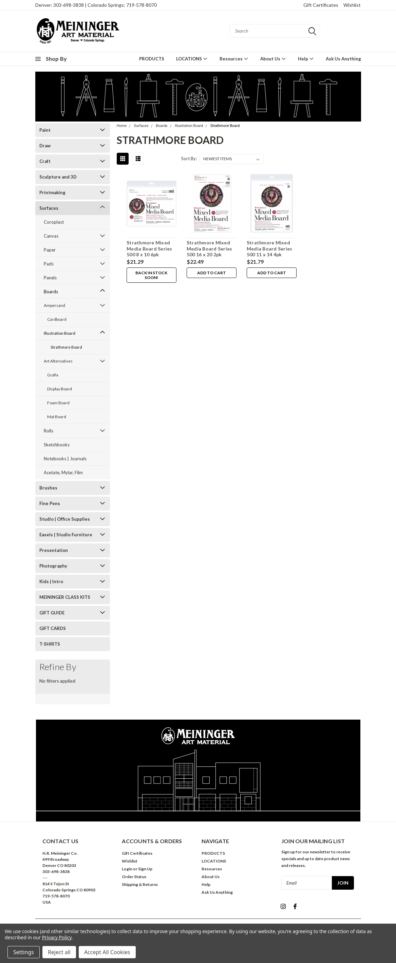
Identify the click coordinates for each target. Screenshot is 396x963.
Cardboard (57, 319)
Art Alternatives (58, 361)
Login (127, 868)
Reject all (59, 952)
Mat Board (56, 416)
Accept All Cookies (107, 952)
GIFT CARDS (52, 628)
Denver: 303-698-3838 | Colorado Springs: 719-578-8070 (96, 5)
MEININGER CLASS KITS (64, 597)
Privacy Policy (57, 937)
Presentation (53, 550)
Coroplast (54, 222)
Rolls (48, 430)
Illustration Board (59, 333)
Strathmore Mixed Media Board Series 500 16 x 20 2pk (209, 248)
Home (122, 126)
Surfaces (48, 208)
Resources (234, 58)
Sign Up (145, 868)
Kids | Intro (51, 581)
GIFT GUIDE (51, 612)
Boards (51, 291)
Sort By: (189, 158)
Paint (45, 130)
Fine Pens (49, 503)
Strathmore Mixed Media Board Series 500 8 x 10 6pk (149, 248)
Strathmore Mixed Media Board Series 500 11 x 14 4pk (270, 248)
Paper (50, 250)
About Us (273, 58)
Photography (53, 566)
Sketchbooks (57, 444)
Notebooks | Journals (65, 458)
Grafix (52, 374)
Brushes (48, 487)
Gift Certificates (320, 5)
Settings (23, 952)
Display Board (59, 388)
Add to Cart (211, 272)
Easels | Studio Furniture (65, 534)
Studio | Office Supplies (64, 519)
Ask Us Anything (343, 58)
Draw (45, 145)
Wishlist (352, 5)
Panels (50, 277)
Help (306, 58)
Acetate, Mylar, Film (63, 472)
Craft (45, 161)
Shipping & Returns (140, 884)
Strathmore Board (66, 347)
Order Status (134, 876)
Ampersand (54, 305)
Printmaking (52, 192)
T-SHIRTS (49, 644)
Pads (49, 263)
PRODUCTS (151, 58)
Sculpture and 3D (58, 177)
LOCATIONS (192, 58)
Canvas (51, 236)
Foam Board (58, 402)
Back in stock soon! (151, 275)
